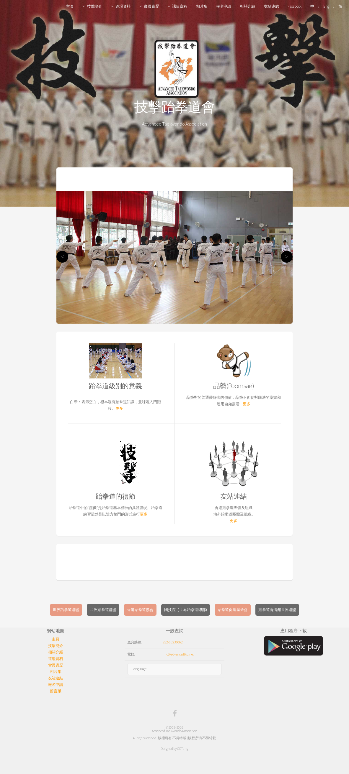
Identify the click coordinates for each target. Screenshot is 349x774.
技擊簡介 (94, 6)
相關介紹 (247, 6)
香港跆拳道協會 (140, 609)
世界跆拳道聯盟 (66, 609)
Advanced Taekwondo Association (174, 731)
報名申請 (223, 6)
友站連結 (271, 6)
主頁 (70, 6)
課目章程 (179, 6)
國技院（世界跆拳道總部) (185, 609)
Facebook (294, 6)
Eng (326, 6)
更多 (119, 408)
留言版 (55, 691)
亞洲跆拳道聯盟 (103, 609)
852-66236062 (173, 642)
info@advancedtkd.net (178, 654)
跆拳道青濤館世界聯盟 (277, 609)
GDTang (182, 748)
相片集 (201, 6)
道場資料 (123, 6)
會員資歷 (151, 6)
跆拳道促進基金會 (233, 609)
